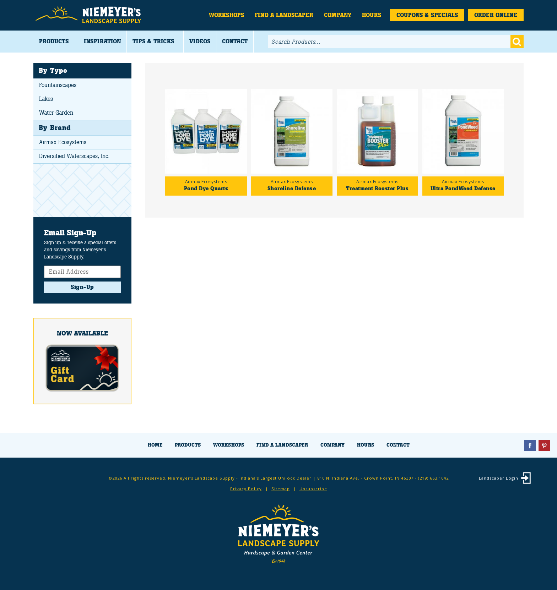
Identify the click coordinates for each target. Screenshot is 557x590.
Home (155, 445)
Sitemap (280, 488)
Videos (199, 41)
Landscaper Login (498, 478)
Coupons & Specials (427, 15)
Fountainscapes (57, 85)
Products (54, 41)
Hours (371, 15)
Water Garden (56, 112)
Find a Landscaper (284, 15)
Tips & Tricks (153, 41)
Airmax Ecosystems (62, 142)
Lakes (46, 98)
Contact (235, 41)
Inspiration (102, 41)
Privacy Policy (246, 488)
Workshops (226, 15)
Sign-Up (82, 287)
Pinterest (544, 445)
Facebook (530, 445)
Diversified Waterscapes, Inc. (74, 156)
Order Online (495, 15)
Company (337, 15)
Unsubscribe (313, 488)
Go (517, 41)
